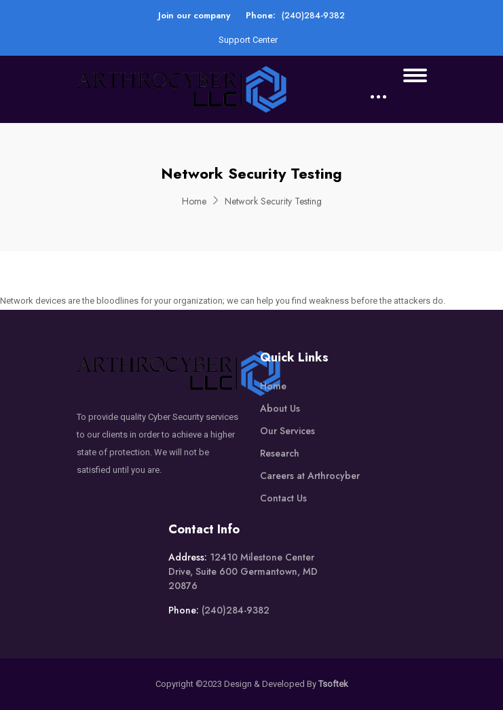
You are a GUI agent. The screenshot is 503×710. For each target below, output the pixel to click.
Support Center (248, 40)
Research (279, 453)
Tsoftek (333, 684)
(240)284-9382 (313, 15)
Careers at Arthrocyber (310, 475)
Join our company (194, 15)
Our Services (287, 431)
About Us (280, 408)
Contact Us (283, 498)
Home (194, 201)
